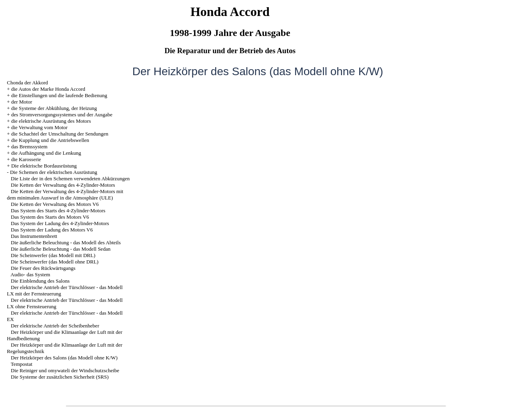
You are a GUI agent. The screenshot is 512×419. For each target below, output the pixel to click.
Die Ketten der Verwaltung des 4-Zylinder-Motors (63, 185)
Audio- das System (30, 274)
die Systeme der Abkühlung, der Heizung (54, 108)
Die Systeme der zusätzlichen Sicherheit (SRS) (59, 377)
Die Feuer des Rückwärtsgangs (43, 268)
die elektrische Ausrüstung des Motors (51, 121)
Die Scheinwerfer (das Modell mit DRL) (53, 255)
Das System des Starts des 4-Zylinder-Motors (58, 210)
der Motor (21, 102)
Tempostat (21, 364)
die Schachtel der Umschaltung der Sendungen (59, 134)
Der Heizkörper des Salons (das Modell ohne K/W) (64, 358)
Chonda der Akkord (27, 83)
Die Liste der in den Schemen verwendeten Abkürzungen (70, 179)
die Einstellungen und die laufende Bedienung (59, 95)
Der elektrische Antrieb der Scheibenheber (55, 326)
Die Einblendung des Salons (40, 281)
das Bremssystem (29, 147)
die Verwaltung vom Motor (39, 127)
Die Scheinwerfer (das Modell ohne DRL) (54, 262)
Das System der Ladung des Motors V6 (52, 230)
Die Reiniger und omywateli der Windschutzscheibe (65, 370)
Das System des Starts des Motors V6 (50, 217)
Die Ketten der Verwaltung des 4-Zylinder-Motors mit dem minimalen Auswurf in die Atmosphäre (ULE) (65, 194)
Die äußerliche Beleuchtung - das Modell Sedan (60, 249)
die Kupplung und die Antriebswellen (50, 140)
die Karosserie (26, 159)
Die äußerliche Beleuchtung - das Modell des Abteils (66, 242)
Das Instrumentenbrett (34, 236)
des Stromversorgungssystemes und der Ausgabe (61, 115)
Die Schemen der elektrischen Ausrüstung (53, 172)
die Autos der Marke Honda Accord (48, 89)
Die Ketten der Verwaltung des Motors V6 (55, 204)
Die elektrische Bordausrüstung (44, 166)
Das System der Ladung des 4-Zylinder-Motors (60, 223)
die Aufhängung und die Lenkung (46, 153)
